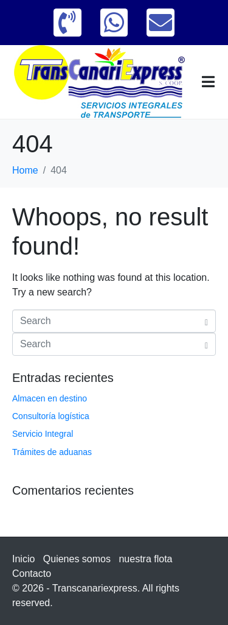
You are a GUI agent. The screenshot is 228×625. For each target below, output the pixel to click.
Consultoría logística (50, 416)
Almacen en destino (49, 398)
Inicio (23, 559)
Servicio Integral (42, 434)
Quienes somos (77, 559)
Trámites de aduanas (52, 452)
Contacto (31, 573)
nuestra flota (145, 559)
